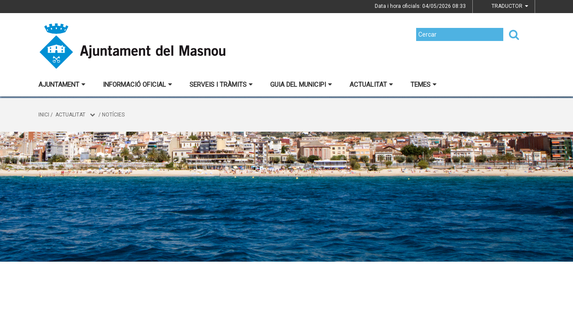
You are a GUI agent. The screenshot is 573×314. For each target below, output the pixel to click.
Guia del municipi (301, 85)
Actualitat (371, 85)
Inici (43, 115)
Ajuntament (61, 85)
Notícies (113, 115)
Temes (423, 85)
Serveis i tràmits (221, 85)
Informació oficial (137, 85)
